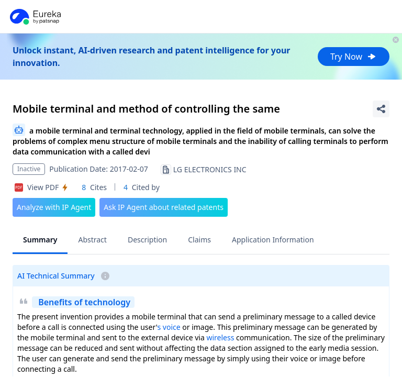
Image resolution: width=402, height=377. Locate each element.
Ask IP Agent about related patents (164, 207)
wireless (220, 337)
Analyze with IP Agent (54, 207)
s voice (168, 327)
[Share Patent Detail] (381, 109)
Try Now (353, 56)
